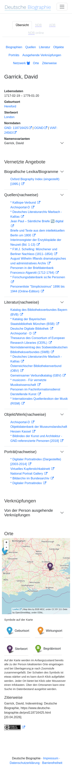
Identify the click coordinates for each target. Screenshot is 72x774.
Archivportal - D (21, 333)
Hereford (10, 106)
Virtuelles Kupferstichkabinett (30, 468)
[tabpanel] (36, 387)
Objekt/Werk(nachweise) (25, 414)
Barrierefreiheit (52, 762)
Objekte (58, 47)
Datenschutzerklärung (25, 762)
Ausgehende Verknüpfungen (41, 55)
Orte (36, 63)
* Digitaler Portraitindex (26, 483)
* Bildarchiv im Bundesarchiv (30, 478)
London (9, 117)
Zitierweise (49, 63)
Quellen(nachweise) (21, 195)
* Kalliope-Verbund (23, 202)
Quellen (30, 47)
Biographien (14, 47)
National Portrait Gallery (27, 473)
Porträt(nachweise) (20, 452)
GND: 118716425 (16, 128)
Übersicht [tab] (22, 25)
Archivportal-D (20, 207)
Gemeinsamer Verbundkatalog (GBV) (36, 375)
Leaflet (15, 609)
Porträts (14, 55)
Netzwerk (21, 63)
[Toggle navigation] (62, 6)
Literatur (44, 47)
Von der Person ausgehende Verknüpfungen (28, 512)
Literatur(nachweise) (21, 302)
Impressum (50, 758)
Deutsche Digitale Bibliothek (30, 328)
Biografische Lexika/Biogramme (31, 172)
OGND (39, 128)
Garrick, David (14, 143)
